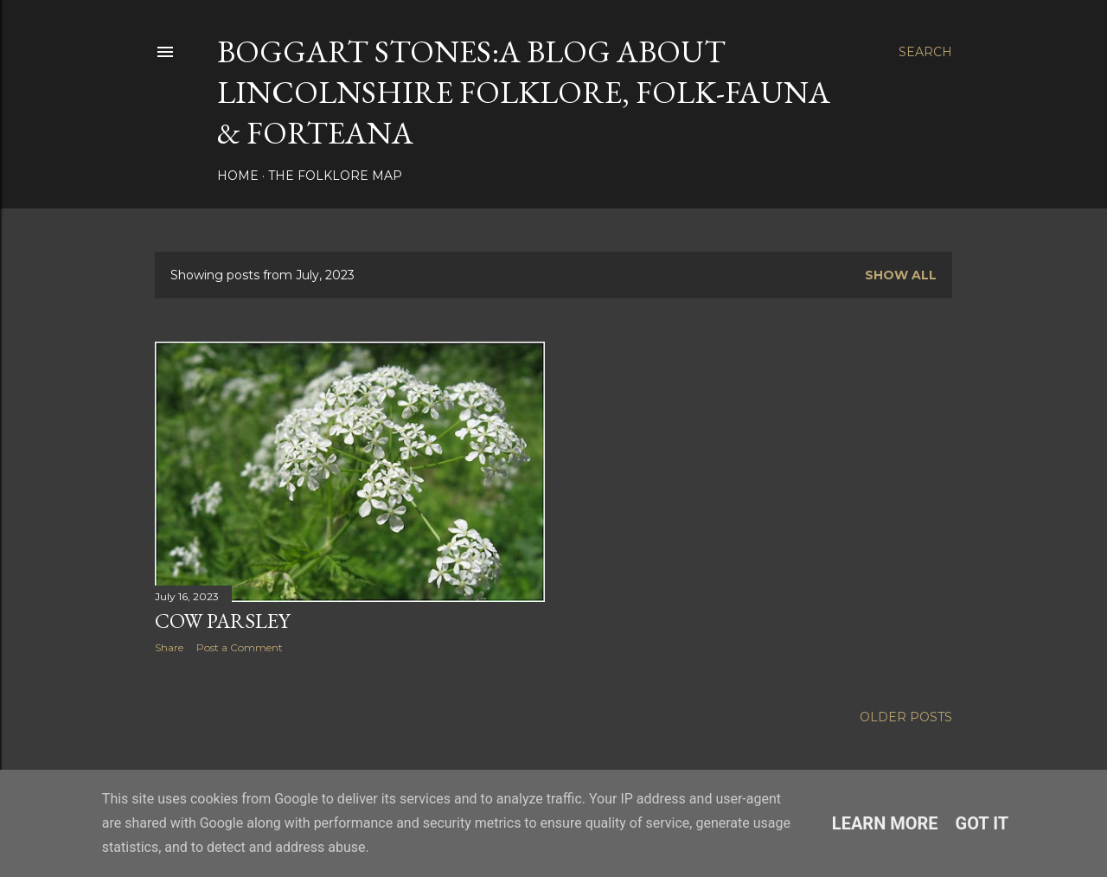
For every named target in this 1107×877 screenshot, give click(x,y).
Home (238, 175)
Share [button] (169, 647)
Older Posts (906, 717)
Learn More (885, 823)
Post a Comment (239, 647)
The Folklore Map (335, 175)
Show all (901, 275)
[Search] (925, 52)
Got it (982, 823)
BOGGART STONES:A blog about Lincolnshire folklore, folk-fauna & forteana (523, 92)
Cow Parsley (222, 620)
